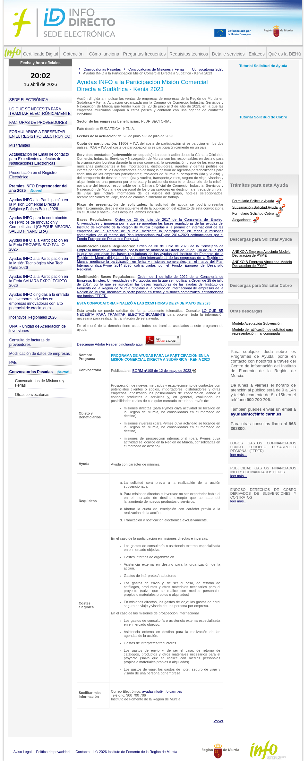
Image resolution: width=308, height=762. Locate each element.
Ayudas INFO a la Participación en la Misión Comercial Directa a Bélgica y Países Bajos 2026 (38, 204)
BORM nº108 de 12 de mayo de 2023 (164, 370)
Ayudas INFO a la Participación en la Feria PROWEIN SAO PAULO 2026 (38, 245)
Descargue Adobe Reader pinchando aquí (129, 344)
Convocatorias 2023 (207, 69)
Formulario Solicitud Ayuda (253, 200)
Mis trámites (19, 145)
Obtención (73, 53)
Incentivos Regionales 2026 (32, 317)
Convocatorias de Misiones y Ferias (39, 383)
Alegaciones (242, 219)
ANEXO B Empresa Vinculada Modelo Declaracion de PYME (262, 264)
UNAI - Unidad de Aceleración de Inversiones (37, 328)
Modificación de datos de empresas (39, 353)
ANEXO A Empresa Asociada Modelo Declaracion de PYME (261, 253)
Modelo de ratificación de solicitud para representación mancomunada (262, 331)
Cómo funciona (104, 53)
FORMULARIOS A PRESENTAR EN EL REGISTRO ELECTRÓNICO (39, 134)
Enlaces (257, 53)
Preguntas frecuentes (144, 53)
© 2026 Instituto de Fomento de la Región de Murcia (136, 752)
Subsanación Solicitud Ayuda (255, 207)
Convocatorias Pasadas (39, 372)
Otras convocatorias (32, 394)
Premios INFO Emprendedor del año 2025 (38, 188)
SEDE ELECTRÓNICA (28, 100)
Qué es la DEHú (284, 53)
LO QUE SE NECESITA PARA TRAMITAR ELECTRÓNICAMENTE (40, 111)
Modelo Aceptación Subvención (257, 323)
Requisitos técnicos (188, 53)
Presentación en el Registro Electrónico (32, 174)
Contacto (82, 752)
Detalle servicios (228, 53)
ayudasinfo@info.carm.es (162, 691)
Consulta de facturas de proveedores (29, 342)
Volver (219, 721)
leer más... (238, 455)
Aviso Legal (22, 752)
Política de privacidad (53, 752)
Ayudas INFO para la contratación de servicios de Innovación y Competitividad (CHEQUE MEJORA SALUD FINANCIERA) (40, 225)
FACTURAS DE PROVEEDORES (38, 122)
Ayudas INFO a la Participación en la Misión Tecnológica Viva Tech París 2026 (38, 263)
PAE (13, 362)
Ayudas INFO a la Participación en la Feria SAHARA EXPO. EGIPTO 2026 (38, 281)
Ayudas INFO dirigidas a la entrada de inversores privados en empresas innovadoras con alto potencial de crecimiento (39, 301)
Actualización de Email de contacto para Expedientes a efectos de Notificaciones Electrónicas (39, 159)
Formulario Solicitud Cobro (253, 213)
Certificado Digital (40, 53)
